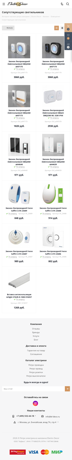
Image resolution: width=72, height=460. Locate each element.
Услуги (36, 336)
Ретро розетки (36, 372)
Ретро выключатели (36, 376)
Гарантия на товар (36, 350)
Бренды (36, 332)
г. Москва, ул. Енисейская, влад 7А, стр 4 (37, 422)
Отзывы (36, 328)
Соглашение (36, 354)
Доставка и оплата (36, 345)
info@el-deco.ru (53, 416)
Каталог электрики (36, 360)
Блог (36, 339)
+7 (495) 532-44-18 (25, 416)
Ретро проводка (36, 365)
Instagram (35, 403)
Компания (36, 324)
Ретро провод (36, 368)
